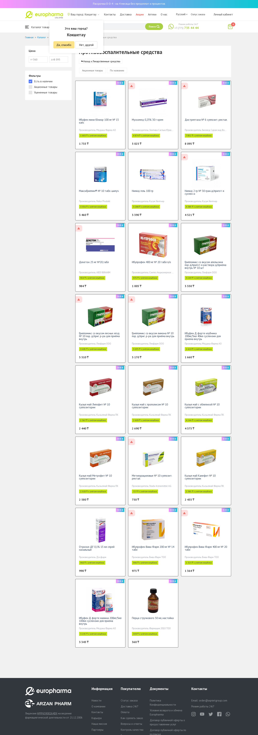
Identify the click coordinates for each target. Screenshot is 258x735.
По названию (117, 73)
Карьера (97, 718)
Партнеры (97, 729)
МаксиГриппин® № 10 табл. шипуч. (99, 194)
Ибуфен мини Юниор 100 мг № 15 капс (99, 124)
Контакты (110, 14)
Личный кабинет (223, 14)
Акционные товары (92, 73)
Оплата (125, 712)
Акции (140, 14)
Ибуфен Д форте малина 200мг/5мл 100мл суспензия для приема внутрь (100, 623)
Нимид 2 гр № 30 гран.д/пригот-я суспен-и (204, 195)
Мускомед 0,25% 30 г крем (147, 122)
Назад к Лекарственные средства (101, 64)
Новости (96, 700)
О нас (164, 14)
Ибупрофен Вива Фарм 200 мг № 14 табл (153, 551)
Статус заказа (198, 14)
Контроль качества (132, 729)
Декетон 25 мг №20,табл (94, 265)
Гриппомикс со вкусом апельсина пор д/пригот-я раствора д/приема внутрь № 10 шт (205, 268)
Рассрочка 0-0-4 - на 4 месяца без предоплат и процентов (129, 3)
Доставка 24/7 (129, 706)
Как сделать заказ (132, 718)
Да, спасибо (63, 45)
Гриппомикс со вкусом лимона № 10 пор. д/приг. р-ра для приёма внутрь (153, 338)
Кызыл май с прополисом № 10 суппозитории (150, 409)
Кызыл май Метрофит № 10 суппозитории (95, 480)
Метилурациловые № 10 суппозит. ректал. (152, 480)
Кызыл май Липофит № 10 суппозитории (94, 409)
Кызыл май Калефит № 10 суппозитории (200, 480)
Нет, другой (86, 45)
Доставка (126, 14)
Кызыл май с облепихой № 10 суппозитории (202, 409)
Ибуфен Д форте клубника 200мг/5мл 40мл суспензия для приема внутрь (203, 339)
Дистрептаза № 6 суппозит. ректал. (206, 122)
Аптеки (152, 14)
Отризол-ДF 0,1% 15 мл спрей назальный (96, 551)
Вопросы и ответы (131, 723)
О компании (98, 706)
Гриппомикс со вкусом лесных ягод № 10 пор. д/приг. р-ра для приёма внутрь (99, 339)
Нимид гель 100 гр (142, 194)
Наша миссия (99, 723)
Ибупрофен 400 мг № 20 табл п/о (151, 265)
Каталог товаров (38, 27)
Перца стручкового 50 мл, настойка (153, 621)
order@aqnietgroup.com (213, 700)
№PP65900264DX (47, 713)
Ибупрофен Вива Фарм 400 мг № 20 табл (206, 551)
